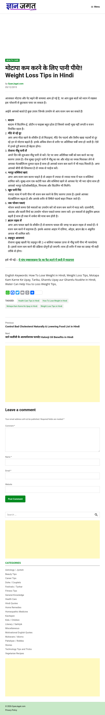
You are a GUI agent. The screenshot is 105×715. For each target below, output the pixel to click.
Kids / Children (12, 620)
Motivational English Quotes (18, 632)
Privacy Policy (11, 710)
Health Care (12, 60)
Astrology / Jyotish (14, 570)
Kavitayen (10, 616)
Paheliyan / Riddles (14, 641)
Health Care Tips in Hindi (28, 301)
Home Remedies (13, 607)
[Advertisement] (52, 38)
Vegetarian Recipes (14, 653)
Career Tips (10, 578)
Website (8, 484)
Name (8, 457)
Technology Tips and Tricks (18, 649)
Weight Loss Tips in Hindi (51, 306)
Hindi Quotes (11, 603)
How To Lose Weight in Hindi (55, 301)
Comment (10, 426)
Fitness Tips (11, 591)
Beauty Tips (11, 574)
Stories (8, 645)
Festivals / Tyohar (13, 586)
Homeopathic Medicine (16, 611)
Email (8, 471)
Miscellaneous (12, 628)
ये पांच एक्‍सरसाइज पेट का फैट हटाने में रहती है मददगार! (46, 260)
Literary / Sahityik (13, 624)
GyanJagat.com (16, 83)
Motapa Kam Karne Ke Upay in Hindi (22, 306)
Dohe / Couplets (13, 582)
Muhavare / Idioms (14, 636)
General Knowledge (14, 595)
